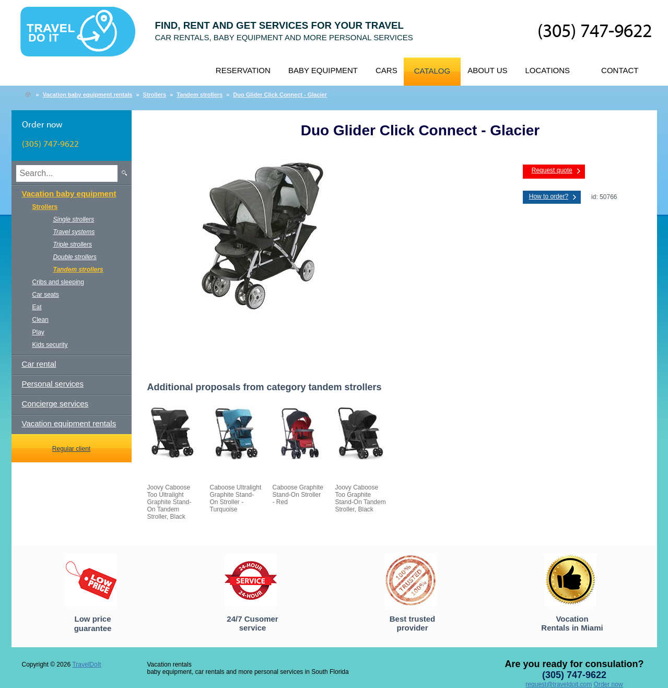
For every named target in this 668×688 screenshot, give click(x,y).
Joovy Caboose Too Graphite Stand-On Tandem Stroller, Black (360, 498)
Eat (37, 307)
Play (38, 332)
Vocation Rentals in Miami (572, 623)
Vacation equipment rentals (69, 423)
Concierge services (55, 403)
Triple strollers (72, 244)
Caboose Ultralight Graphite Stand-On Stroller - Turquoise (236, 498)
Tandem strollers (199, 94)
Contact (619, 70)
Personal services (53, 383)
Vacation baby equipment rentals (88, 94)
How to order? (548, 196)
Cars (386, 70)
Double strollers (75, 257)
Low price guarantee (93, 623)
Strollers (155, 94)
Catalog (432, 70)
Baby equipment (323, 70)
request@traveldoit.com (558, 684)
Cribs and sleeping (58, 282)
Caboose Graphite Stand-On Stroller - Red (298, 495)
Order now (608, 684)
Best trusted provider (413, 623)
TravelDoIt (82, 37)
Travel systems (74, 232)
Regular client (71, 448)
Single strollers (74, 219)
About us (487, 70)
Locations (547, 70)
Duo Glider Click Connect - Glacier (280, 94)
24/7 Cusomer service (252, 623)
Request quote (552, 170)
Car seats (45, 294)
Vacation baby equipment (69, 193)
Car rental (39, 363)
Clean (40, 319)
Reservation (243, 70)
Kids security (50, 344)
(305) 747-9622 (594, 32)
